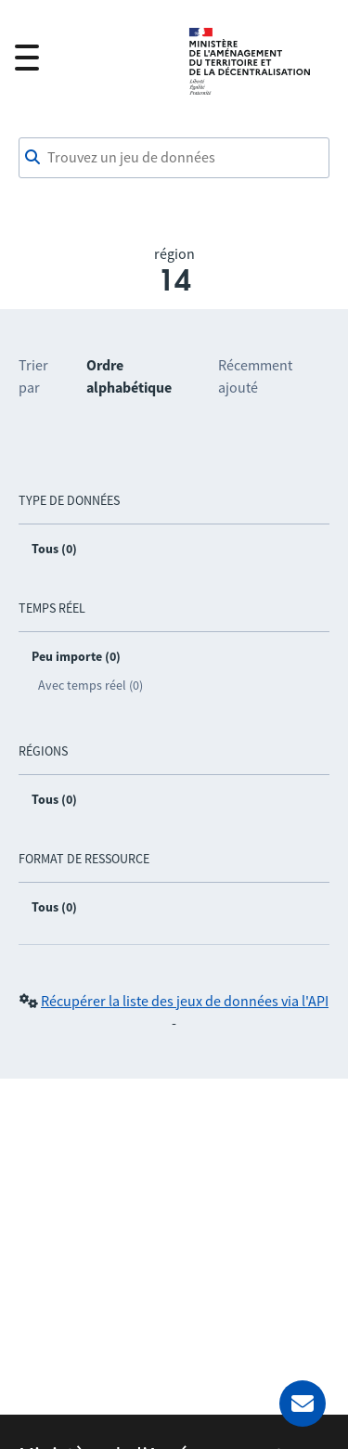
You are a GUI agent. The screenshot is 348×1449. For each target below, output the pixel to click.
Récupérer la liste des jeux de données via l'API (185, 1000)
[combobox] (174, 157)
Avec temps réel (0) (90, 685)
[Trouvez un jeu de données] (174, 157)
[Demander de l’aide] (302, 1403)
